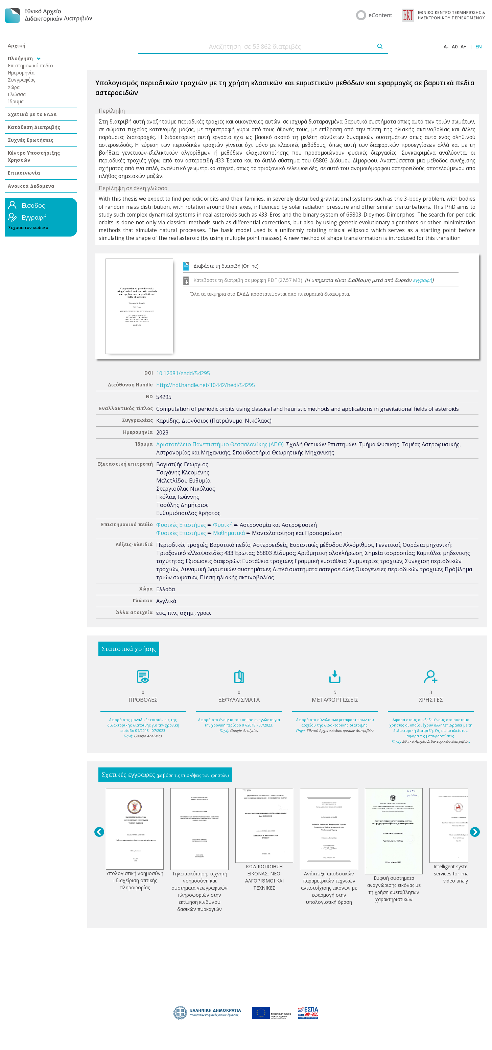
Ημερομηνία (21, 72)
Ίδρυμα (16, 101)
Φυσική (223, 525)
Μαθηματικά (229, 533)
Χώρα (14, 87)
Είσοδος (33, 205)
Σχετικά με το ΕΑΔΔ (32, 114)
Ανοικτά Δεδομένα (31, 186)
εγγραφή (422, 280)
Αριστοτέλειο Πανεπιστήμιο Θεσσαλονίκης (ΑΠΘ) (220, 444)
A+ (464, 46)
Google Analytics (148, 736)
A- (446, 46)
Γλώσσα (17, 94)
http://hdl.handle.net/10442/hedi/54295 (205, 385)
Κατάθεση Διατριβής (34, 127)
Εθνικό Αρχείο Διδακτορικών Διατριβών (339, 730)
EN (478, 46)
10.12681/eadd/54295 (183, 373)
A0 (455, 46)
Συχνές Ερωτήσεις (30, 140)
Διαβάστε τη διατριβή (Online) (226, 266)
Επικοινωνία (24, 173)
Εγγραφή (34, 217)
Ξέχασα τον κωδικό (28, 227)
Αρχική (16, 45)
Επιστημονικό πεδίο (30, 65)
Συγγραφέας (22, 79)
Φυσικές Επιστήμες (181, 525)
